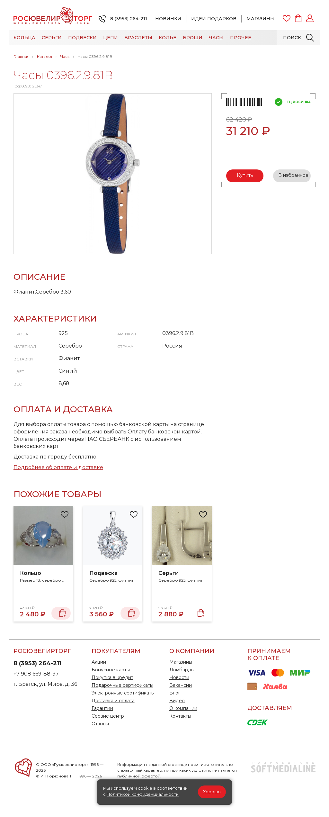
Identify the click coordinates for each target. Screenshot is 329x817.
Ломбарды (181, 670)
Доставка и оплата (113, 701)
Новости (179, 677)
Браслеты (138, 38)
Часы (216, 38)
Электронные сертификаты (123, 693)
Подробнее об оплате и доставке (58, 467)
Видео (177, 701)
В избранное (293, 175)
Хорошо (212, 791)
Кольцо (30, 573)
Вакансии (180, 685)
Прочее (240, 38)
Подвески (82, 38)
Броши (192, 38)
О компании (183, 708)
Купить (245, 175)
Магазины (260, 19)
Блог (174, 693)
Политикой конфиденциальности (143, 794)
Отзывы (100, 724)
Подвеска (103, 573)
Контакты (180, 716)
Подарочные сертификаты (122, 685)
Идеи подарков (213, 19)
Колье (167, 38)
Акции (99, 662)
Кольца (24, 38)
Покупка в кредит (112, 677)
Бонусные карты (111, 670)
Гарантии (102, 708)
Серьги (52, 38)
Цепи (110, 38)
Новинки (168, 19)
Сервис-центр (108, 716)
